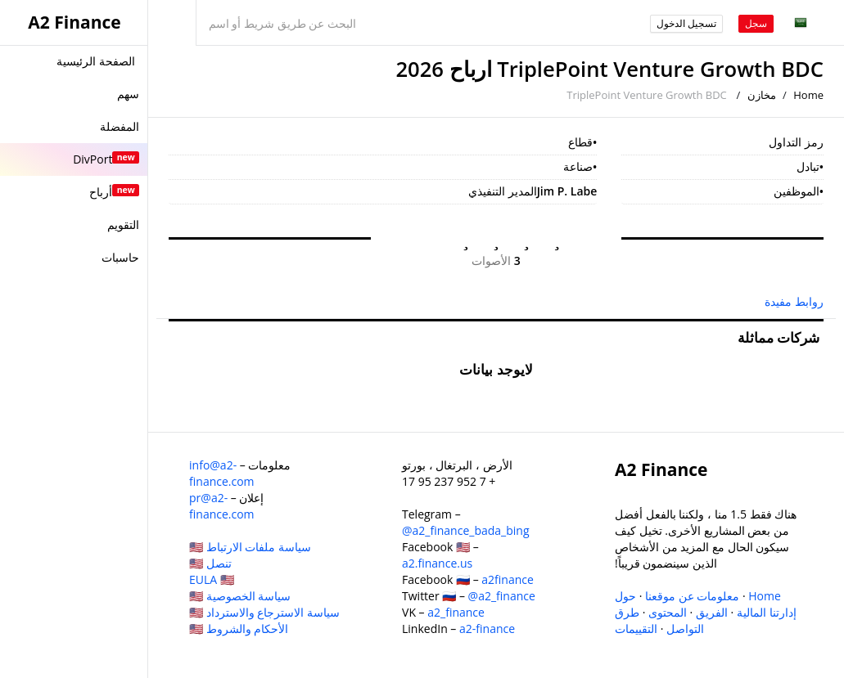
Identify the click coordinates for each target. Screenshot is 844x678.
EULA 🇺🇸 (211, 579)
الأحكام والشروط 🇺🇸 (238, 628)
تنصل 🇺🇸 (210, 563)
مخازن (761, 95)
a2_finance (456, 612)
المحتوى (667, 612)
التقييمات (636, 628)
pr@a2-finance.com (222, 506)
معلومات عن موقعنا (692, 596)
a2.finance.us (437, 563)
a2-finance (487, 628)
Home (808, 95)
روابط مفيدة (794, 301)
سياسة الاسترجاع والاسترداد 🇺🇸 (264, 612)
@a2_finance (501, 596)
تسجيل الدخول (686, 23)
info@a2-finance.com (222, 473)
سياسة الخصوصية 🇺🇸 (240, 596)
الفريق (712, 612)
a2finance (507, 579)
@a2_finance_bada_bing (465, 530)
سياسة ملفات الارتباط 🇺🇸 (250, 547)
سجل (756, 23)
